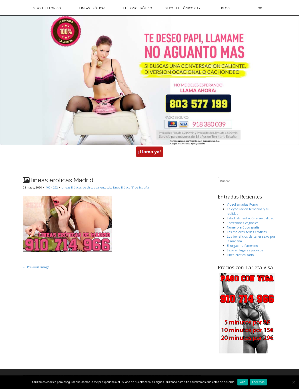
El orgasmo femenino (242, 245)
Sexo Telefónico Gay (182, 8)
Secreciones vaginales (243, 223)
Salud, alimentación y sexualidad (250, 218)
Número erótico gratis (243, 227)
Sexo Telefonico (47, 8)
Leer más (258, 382)
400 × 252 (52, 187)
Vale (242, 382)
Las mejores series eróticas (247, 232)
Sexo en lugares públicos (245, 250)
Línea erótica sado (240, 255)
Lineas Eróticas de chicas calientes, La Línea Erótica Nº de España (105, 187)
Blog (225, 8)
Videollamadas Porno (242, 204)
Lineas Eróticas (92, 8)
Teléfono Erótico (136, 8)
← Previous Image (36, 267)
